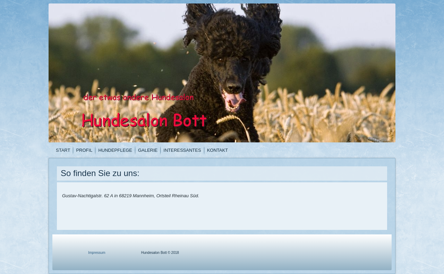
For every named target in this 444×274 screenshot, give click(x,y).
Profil (84, 150)
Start (63, 150)
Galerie (147, 150)
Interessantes (182, 150)
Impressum (96, 253)
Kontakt (217, 150)
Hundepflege (115, 150)
